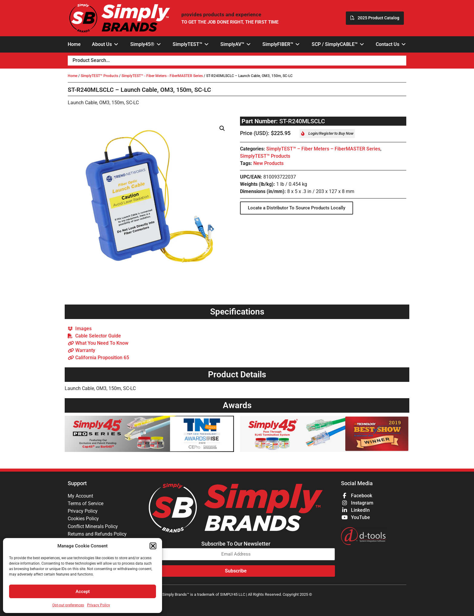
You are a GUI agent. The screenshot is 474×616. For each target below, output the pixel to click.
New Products (268, 163)
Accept (83, 591)
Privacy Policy (98, 605)
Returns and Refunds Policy (97, 535)
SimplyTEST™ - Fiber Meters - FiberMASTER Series (162, 76)
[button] (153, 546)
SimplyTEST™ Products (99, 76)
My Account (80, 496)
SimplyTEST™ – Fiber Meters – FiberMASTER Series (323, 149)
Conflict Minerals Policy (93, 527)
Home (72, 76)
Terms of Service (85, 504)
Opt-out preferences (68, 605)
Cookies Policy (83, 519)
